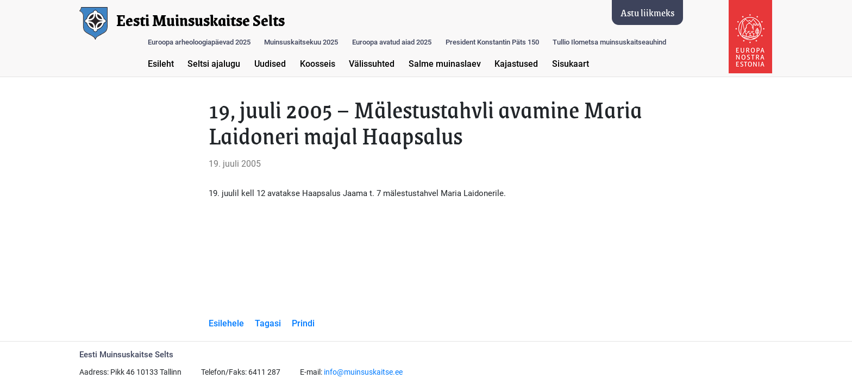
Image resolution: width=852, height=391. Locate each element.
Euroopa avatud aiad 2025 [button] (391, 42)
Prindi (303, 323)
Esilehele (226, 323)
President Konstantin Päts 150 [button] (492, 42)
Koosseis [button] (317, 64)
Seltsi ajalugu (213, 64)
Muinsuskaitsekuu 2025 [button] (301, 42)
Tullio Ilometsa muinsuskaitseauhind (609, 42)
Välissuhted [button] (371, 64)
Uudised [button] (270, 64)
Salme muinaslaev (445, 64)
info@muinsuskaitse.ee (363, 372)
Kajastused (516, 64)
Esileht (161, 64)
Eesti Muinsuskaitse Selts (200, 20)
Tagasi (268, 323)
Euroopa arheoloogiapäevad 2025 (199, 42)
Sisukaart (570, 64)
